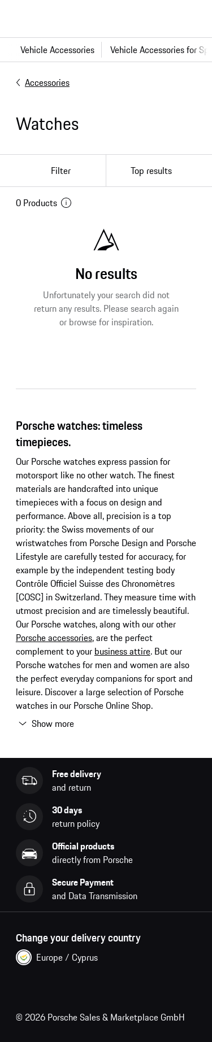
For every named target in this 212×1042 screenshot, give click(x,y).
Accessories (43, 82)
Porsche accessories (54, 637)
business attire (122, 651)
